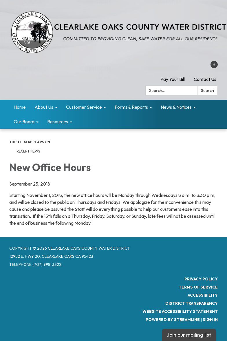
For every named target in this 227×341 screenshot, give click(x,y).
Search (207, 90)
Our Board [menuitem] (24, 121)
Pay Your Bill (172, 79)
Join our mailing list (189, 334)
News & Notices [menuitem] (176, 107)
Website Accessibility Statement (180, 311)
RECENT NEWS (29, 151)
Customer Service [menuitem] (84, 107)
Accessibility (203, 295)
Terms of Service (198, 287)
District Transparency (191, 303)
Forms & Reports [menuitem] (131, 107)
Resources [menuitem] (57, 121)
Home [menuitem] (20, 107)
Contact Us (205, 79)
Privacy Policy (201, 279)
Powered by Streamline (173, 319)
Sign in (210, 319)
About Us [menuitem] (43, 107)
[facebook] (214, 66)
